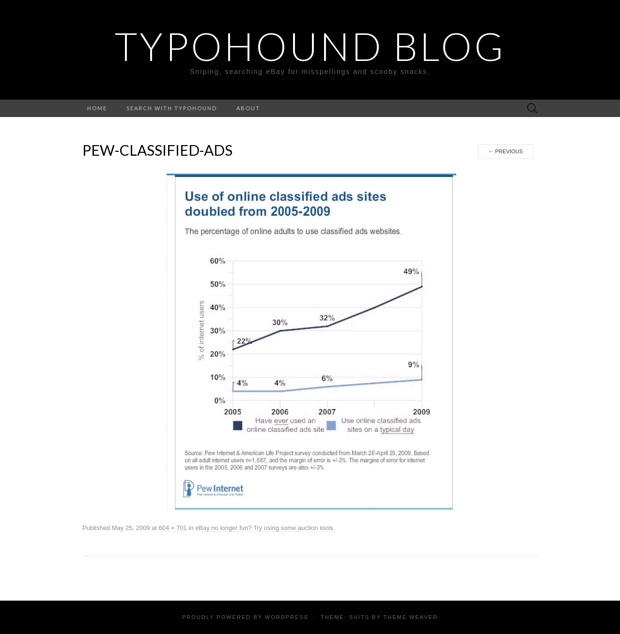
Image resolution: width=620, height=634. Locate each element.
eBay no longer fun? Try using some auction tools (264, 527)
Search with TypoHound (171, 108)
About (248, 108)
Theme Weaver (410, 617)
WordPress (287, 617)
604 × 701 (173, 527)
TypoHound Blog (310, 46)
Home (97, 108)
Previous (505, 151)
